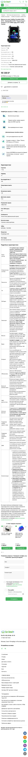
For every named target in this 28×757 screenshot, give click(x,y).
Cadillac (23, 15)
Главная (3, 15)
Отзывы (4, 656)
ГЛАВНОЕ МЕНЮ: (6, 675)
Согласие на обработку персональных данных (13, 720)
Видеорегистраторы (7, 685)
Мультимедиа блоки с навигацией (10, 682)
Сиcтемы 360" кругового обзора (10, 690)
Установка (4, 664)
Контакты (4, 671)
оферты (14, 584)
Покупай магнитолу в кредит (9, 716)
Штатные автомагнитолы (13, 15)
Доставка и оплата (6, 661)
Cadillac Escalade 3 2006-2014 (18, 16)
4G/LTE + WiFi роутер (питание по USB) (6, 534)
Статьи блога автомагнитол (9, 711)
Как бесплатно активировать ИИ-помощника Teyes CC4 (13, 697)
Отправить (14, 599)
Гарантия (4, 666)
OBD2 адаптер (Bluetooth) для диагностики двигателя (19, 535)
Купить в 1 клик (14, 78)
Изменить (9, 98)
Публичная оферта (6, 723)
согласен (16, 583)
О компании (5, 654)
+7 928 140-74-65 (5, 637)
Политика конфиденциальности (10, 718)
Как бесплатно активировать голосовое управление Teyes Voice (12, 701)
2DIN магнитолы (6, 680)
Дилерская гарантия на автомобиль (11, 708)
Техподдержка (5, 694)
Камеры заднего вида (7, 687)
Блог (3, 669)
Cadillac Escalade (5, 16)
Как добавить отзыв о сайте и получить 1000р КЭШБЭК (13, 705)
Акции (3, 659)
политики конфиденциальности (14, 585)
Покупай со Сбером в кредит (9, 713)
